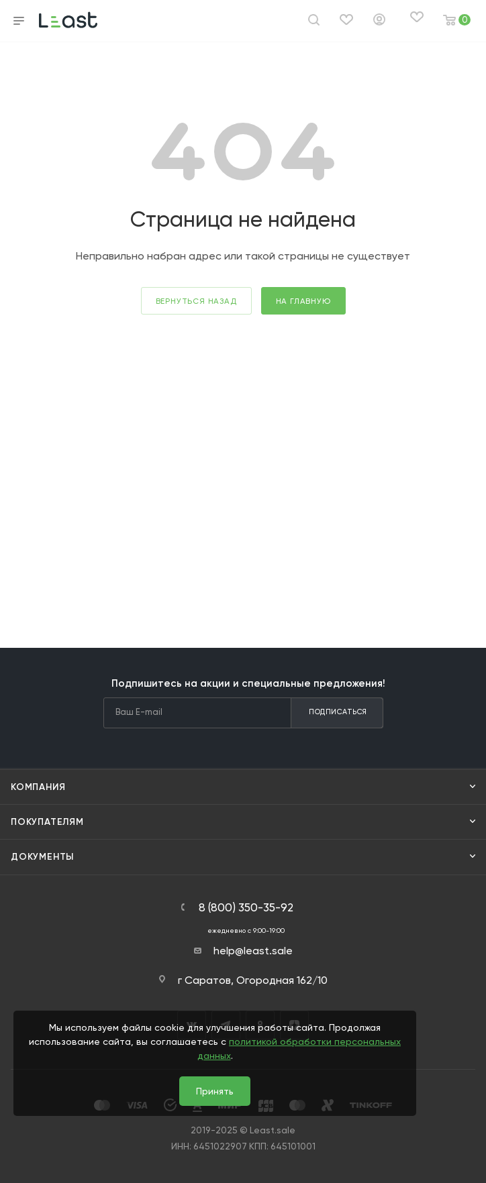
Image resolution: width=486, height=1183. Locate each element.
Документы (42, 856)
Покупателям (47, 822)
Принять (215, 1091)
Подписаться (338, 712)
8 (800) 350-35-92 (246, 907)
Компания (38, 787)
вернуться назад (196, 301)
